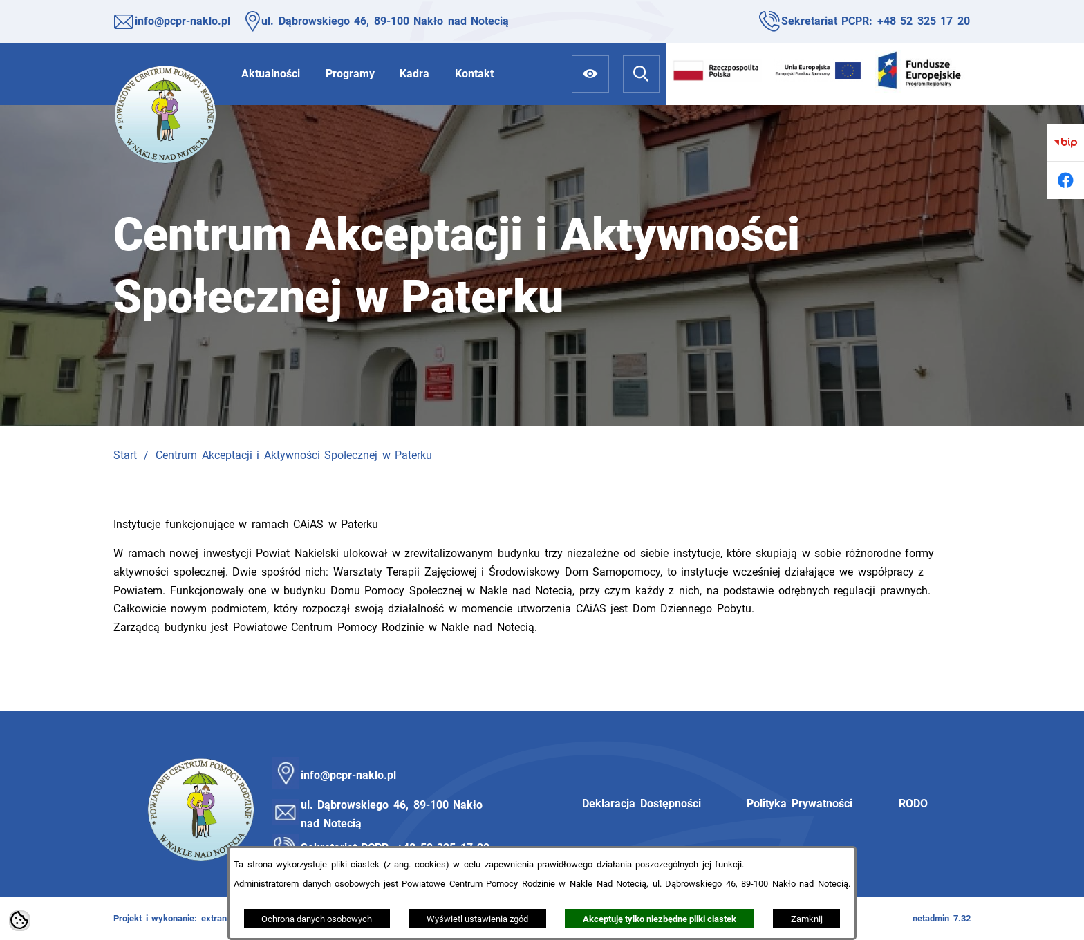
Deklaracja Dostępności (641, 803)
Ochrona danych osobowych (316, 919)
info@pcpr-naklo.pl (182, 21)
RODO (913, 803)
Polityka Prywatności (799, 803)
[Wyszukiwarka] (641, 73)
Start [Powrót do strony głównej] (125, 455)
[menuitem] (270, 73)
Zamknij (807, 919)
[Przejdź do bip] (1065, 142)
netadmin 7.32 (942, 918)
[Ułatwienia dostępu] (590, 73)
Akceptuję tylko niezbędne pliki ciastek (659, 919)
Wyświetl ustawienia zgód (477, 919)
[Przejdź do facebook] (1065, 180)
